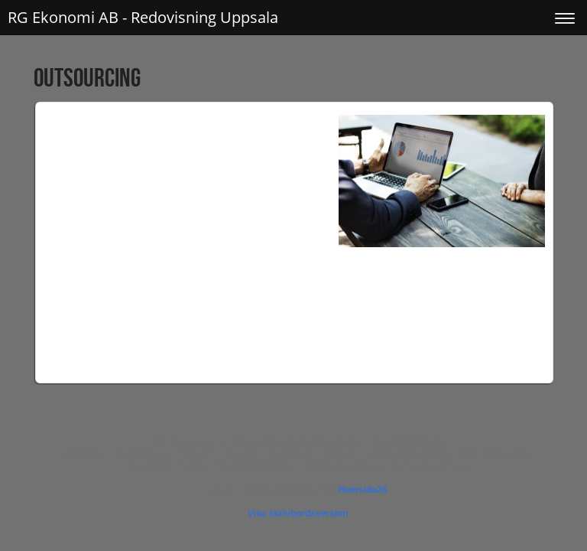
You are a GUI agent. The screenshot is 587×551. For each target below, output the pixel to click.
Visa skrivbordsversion (298, 513)
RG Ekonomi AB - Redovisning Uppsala (143, 17)
